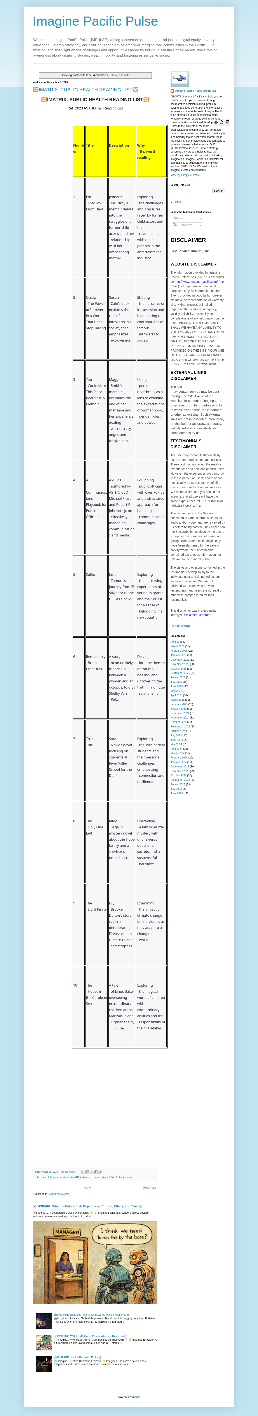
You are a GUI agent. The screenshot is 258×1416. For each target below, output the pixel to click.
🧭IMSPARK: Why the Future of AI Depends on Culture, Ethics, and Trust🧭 (87, 1206)
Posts (178, 218)
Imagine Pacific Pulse (95, 21)
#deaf (46, 1177)
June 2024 (177, 739)
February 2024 (179, 757)
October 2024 (179, 722)
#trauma (127, 1177)
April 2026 (176, 641)
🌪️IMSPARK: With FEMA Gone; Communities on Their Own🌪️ (90, 1336)
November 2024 (180, 717)
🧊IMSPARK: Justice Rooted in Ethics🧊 (78, 1357)
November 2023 (180, 771)
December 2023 (180, 766)
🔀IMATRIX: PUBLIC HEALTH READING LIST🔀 (85, 89)
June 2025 (177, 686)
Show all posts (120, 75)
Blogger (135, 1396)
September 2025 (180, 673)
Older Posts (149, 1187)
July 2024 (176, 735)
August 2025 (178, 677)
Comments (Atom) (59, 1194)
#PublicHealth (114, 1177)
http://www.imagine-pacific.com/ (196, 281)
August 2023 (178, 784)
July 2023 (176, 788)
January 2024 (179, 762)
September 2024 (180, 726)
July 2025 (176, 682)
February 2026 (179, 650)
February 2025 (179, 704)
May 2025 (176, 690)
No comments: (69, 1171)
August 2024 (178, 730)
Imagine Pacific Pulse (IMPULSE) (195, 90)
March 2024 (177, 753)
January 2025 (179, 708)
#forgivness (56, 1177)
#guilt (66, 1177)
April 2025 (176, 695)
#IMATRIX (75, 1177)
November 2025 (180, 664)
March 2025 (177, 699)
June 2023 (177, 793)
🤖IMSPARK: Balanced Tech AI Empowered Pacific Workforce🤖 (92, 1314)
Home (87, 1187)
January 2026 (179, 655)
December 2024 (180, 713)
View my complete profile (185, 175)
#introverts (87, 1177)
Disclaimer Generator (197, 615)
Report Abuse (180, 626)
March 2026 (177, 646)
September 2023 (180, 779)
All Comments (182, 225)
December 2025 (180, 659)
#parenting (100, 1177)
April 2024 (176, 748)
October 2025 (179, 668)
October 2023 (179, 775)
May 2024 (176, 744)
